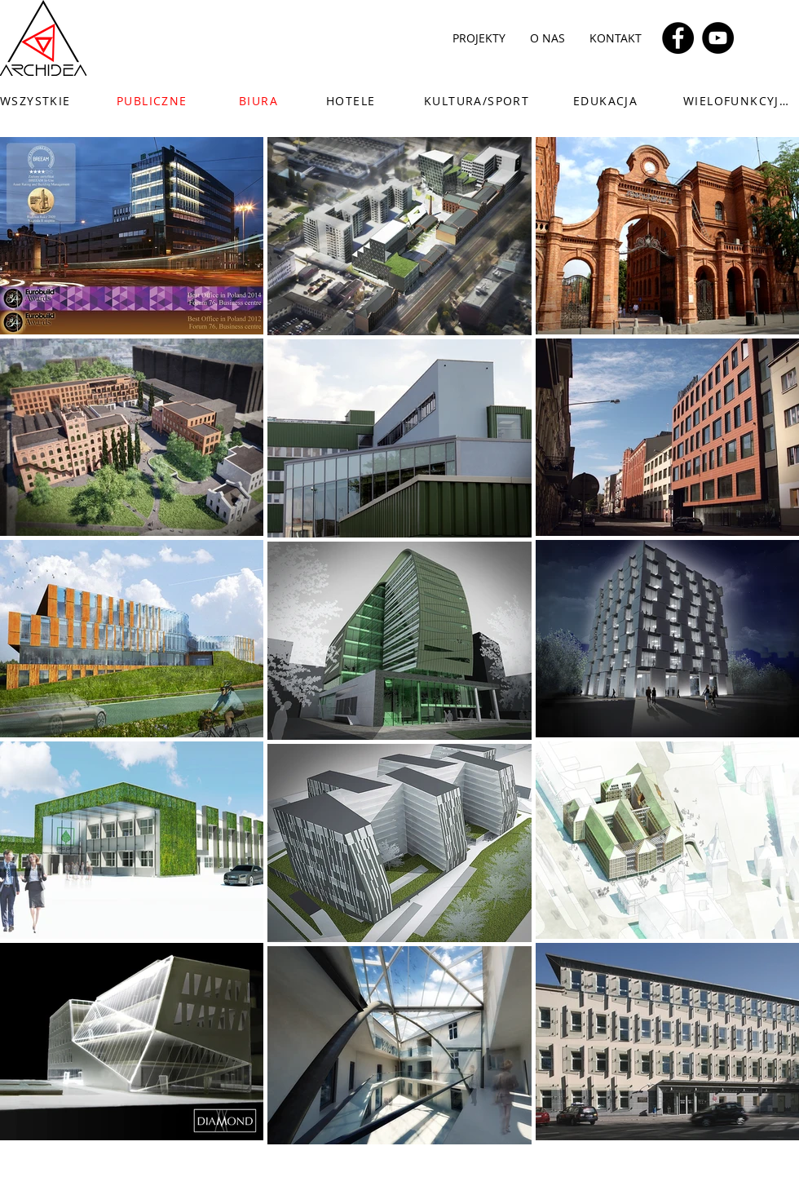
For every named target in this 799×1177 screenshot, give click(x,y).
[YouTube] (718, 38)
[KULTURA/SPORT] (484, 100)
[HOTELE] (355, 100)
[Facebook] (678, 38)
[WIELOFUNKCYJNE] (741, 100)
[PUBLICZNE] (154, 100)
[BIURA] (268, 100)
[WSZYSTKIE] (45, 100)
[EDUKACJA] (612, 100)
